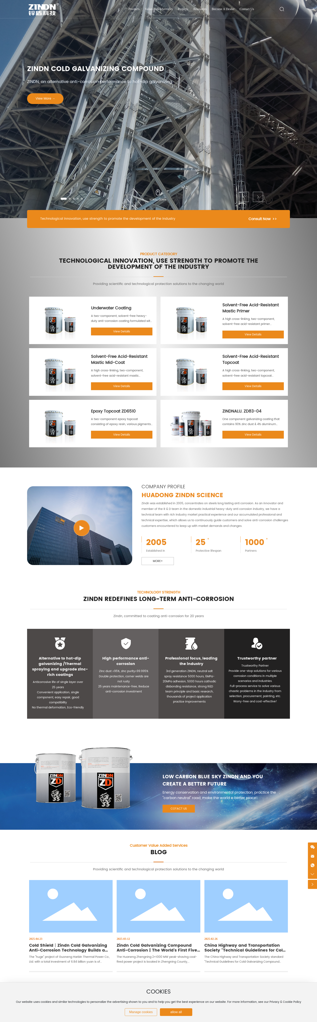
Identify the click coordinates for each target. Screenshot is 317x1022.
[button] (64, 199)
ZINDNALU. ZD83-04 (241, 411)
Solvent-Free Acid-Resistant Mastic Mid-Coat (119, 359)
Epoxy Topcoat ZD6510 (113, 411)
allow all (176, 1012)
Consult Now (259, 219)
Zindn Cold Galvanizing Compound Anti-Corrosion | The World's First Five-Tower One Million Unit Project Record (158, 950)
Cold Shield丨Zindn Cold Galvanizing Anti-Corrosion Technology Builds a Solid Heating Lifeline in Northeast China (68, 952)
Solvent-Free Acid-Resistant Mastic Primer (250, 308)
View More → (45, 98)
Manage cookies (141, 1012)
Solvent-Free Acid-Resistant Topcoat (250, 359)
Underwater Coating (111, 308)
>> (274, 219)
